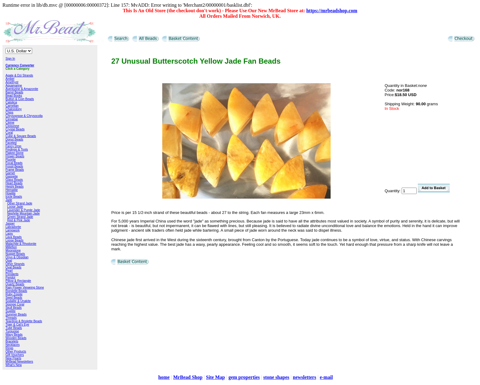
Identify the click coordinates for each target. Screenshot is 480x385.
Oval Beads (13, 267)
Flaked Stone (15, 153)
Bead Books (14, 95)
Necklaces (13, 344)
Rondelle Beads (16, 291)
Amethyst (12, 82)
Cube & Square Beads (21, 136)
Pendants (12, 274)
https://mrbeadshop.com (331, 10)
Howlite (11, 193)
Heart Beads (14, 183)
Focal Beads (14, 163)
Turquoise (12, 331)
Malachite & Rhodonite (21, 243)
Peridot (10, 277)
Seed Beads (14, 297)
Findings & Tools (17, 149)
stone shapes (276, 377)
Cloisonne (12, 126)
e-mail (326, 377)
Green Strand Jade (20, 217)
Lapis (9, 233)
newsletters (304, 377)
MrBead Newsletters (19, 361)
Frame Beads (15, 169)
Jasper (10, 223)
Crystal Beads (15, 129)
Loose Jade (15, 206)
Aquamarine (14, 85)
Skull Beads (14, 307)
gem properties (244, 377)
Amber (10, 78)
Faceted (11, 142)
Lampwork (13, 230)
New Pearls (13, 358)
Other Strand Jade (19, 203)
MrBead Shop (188, 377)
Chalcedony (14, 109)
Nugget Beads (15, 254)
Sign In (10, 58)
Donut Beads (14, 139)
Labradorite (13, 227)
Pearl (9, 270)
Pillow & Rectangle (18, 280)
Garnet (10, 173)
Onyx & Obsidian (17, 257)
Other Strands (15, 264)
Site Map (215, 377)
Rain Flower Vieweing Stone (25, 287)
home (164, 377)
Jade (9, 200)
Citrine (10, 122)
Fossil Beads (14, 166)
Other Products (16, 351)
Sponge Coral (15, 304)
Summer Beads (16, 314)
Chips (9, 112)
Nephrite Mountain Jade (23, 213)
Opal (9, 260)
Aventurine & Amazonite (22, 89)
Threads (11, 318)
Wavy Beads (14, 334)
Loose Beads (14, 240)
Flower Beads (15, 156)
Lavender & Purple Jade (23, 210)
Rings (9, 348)
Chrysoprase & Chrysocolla (24, 116)
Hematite (12, 190)
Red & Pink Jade (18, 220)
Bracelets (12, 341)
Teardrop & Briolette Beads (24, 321)
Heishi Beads (15, 186)
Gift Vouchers (15, 355)
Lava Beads (14, 237)
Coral (9, 132)
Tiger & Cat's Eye (17, 324)
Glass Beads (14, 179)
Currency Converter (20, 65)
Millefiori (11, 247)
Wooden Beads (16, 338)
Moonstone (13, 250)
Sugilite (11, 311)
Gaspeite (12, 176)
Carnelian (12, 105)
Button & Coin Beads (20, 99)
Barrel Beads (14, 92)
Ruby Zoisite (14, 294)
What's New (14, 365)
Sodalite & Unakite (18, 301)
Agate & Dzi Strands (19, 75)
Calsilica (11, 102)
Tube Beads (14, 328)
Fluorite (11, 159)
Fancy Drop (13, 146)
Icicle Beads (14, 196)
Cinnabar (12, 119)
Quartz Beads (15, 284)
